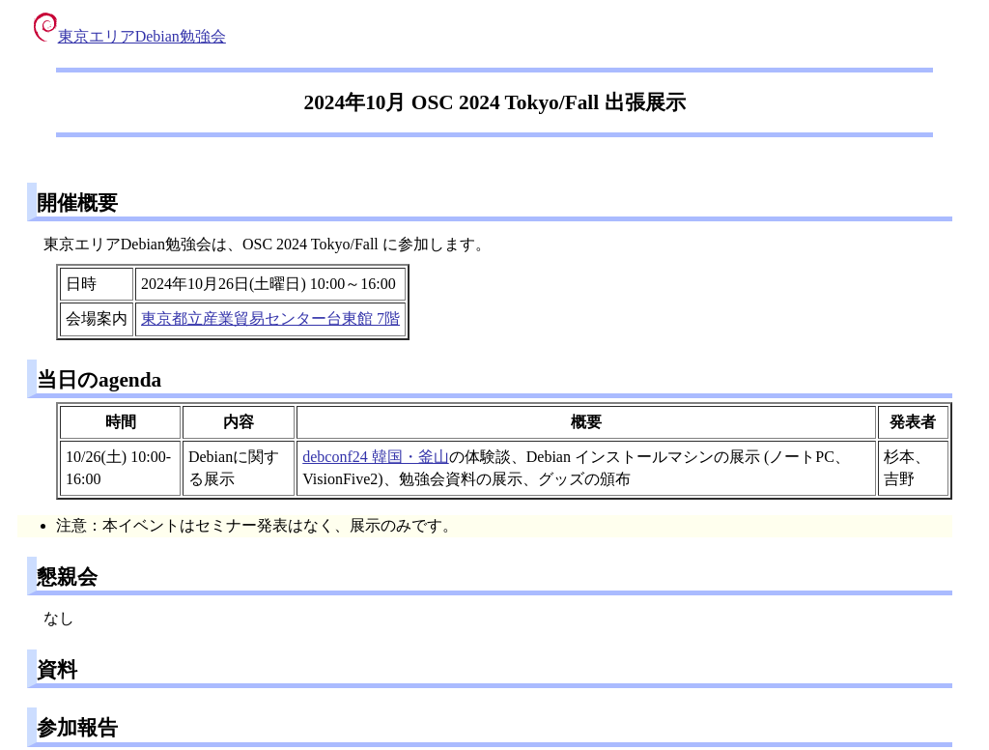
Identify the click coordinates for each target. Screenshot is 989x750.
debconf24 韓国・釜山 (375, 456)
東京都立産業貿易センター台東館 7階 (270, 318)
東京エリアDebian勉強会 (130, 36)
